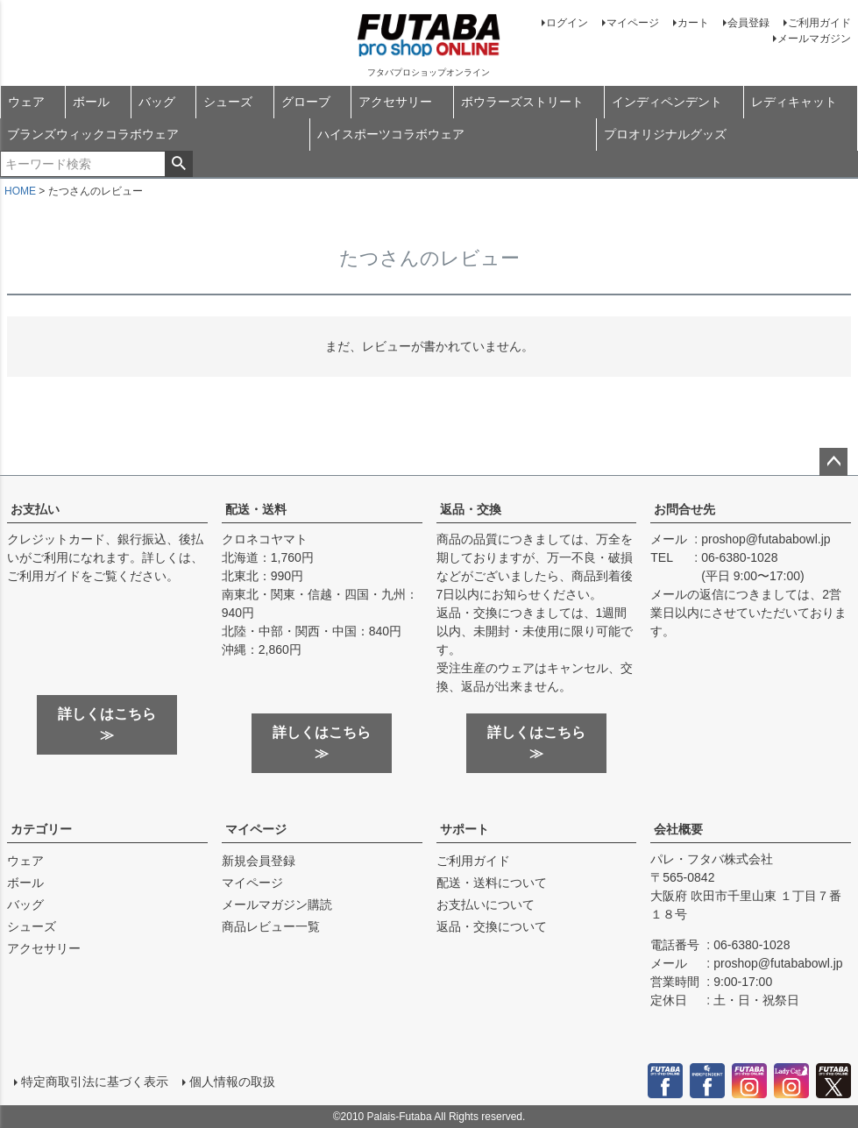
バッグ (156, 102)
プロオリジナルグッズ (665, 134)
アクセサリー (395, 102)
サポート (464, 829)
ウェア (26, 102)
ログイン (567, 23)
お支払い (35, 509)
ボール (91, 102)
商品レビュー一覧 (271, 926)
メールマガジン (814, 38)
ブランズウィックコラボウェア (93, 134)
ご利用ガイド (819, 23)
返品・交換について (491, 926)
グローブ (305, 102)
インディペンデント (667, 102)
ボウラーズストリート (522, 102)
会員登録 (748, 23)
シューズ (227, 102)
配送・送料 (256, 509)
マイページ (632, 23)
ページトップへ (833, 462)
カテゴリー (41, 829)
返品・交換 (470, 509)
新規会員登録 (258, 861)
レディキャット (794, 102)
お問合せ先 (684, 509)
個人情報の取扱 (232, 1082)
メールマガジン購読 (277, 904)
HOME (20, 191)
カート (693, 23)
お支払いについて (485, 904)
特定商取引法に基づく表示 (94, 1082)
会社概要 (678, 829)
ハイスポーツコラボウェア (390, 134)
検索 (178, 164)
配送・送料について (491, 883)
